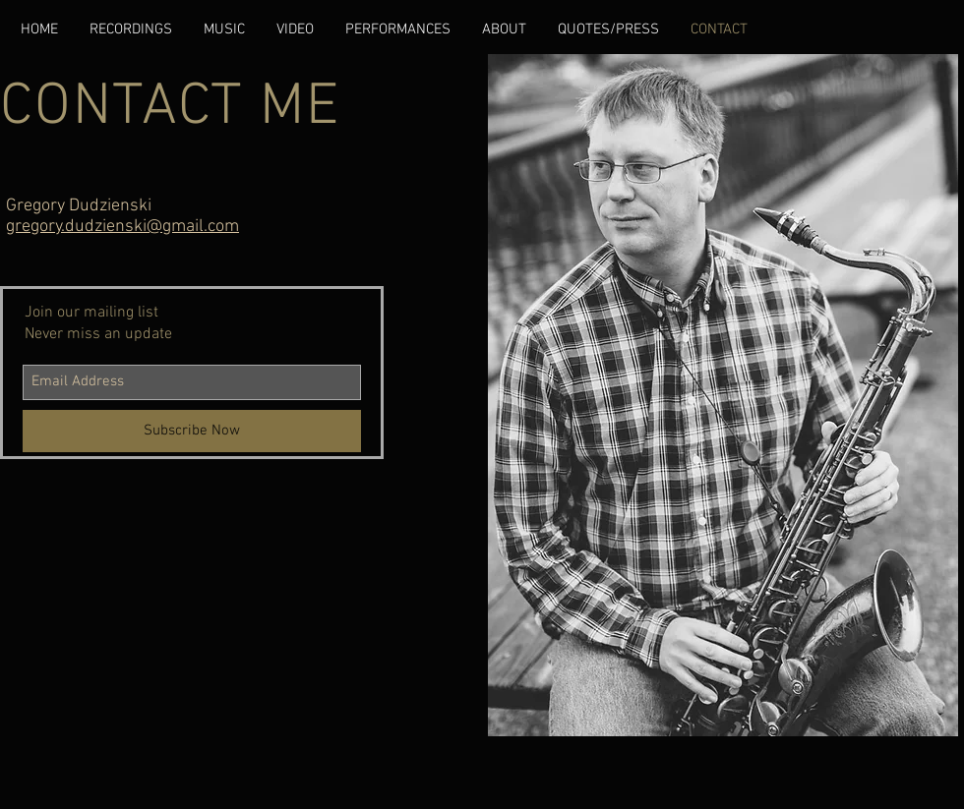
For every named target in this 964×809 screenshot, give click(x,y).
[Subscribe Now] (192, 431)
